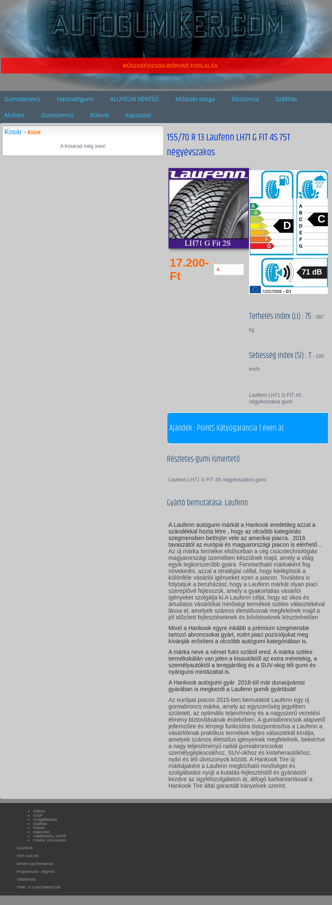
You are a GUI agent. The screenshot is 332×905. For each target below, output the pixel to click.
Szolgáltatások (45, 819)
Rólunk (99, 115)
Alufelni (14, 115)
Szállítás (286, 99)
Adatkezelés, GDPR (49, 836)
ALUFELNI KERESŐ (134, 99)
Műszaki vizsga (195, 99)
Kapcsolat (139, 115)
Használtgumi (75, 99)
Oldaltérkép (26, 879)
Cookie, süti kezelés (49, 840)
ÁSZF (38, 815)
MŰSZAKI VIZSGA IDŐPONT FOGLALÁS (170, 66)
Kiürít (34, 132)
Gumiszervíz (57, 115)
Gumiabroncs (22, 99)
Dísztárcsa (245, 99)
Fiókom (39, 811)
